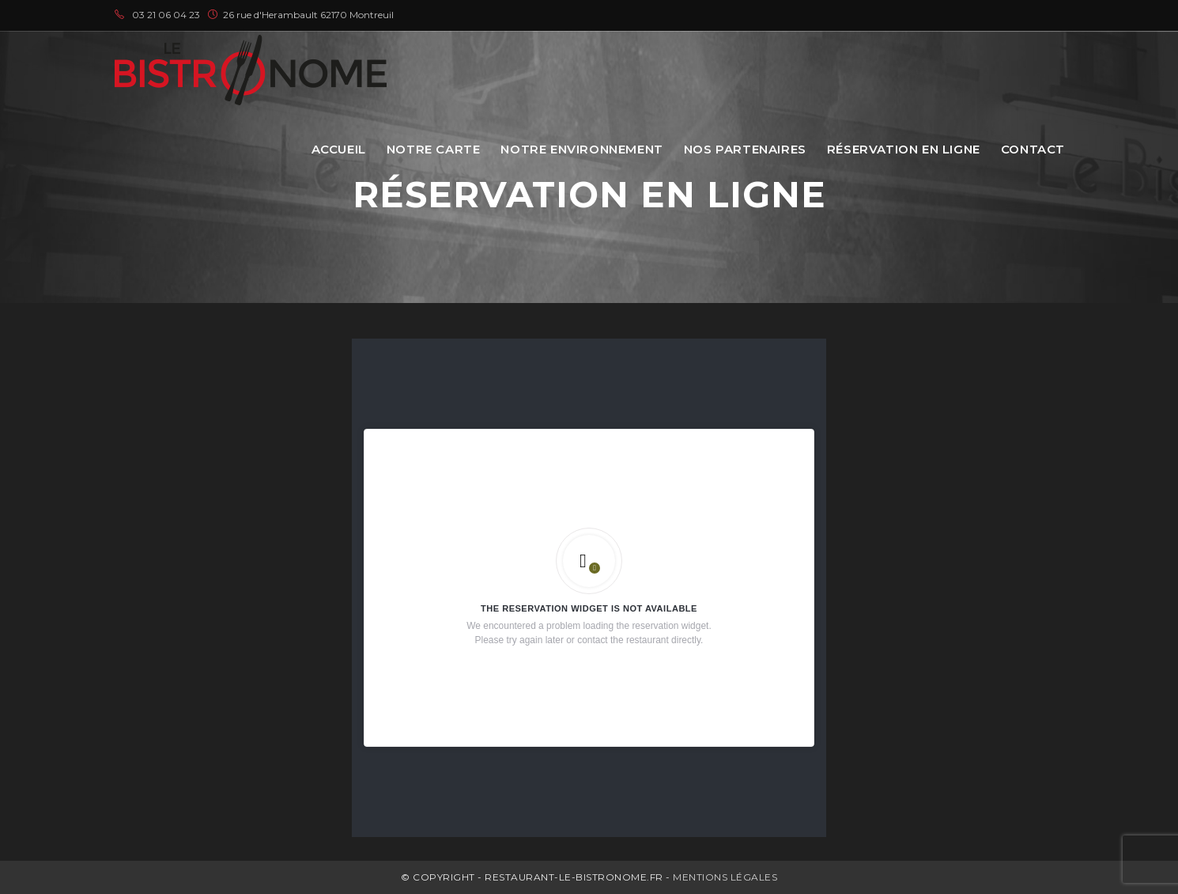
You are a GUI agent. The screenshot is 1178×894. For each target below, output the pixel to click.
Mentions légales (725, 877)
